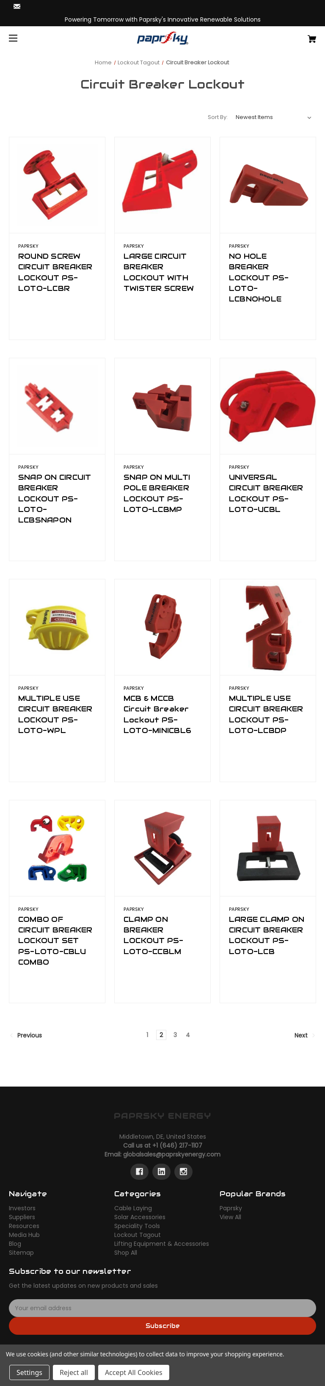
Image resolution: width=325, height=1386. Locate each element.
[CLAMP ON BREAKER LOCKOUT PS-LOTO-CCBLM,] (162, 848)
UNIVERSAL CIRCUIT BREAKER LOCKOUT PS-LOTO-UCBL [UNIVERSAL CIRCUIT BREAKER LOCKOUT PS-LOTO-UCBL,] (266, 493)
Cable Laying (133, 1208)
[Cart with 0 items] (285, 35)
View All (230, 1217)
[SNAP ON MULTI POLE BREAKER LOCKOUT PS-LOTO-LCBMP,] (162, 406)
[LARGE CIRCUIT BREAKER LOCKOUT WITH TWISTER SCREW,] (162, 185)
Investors (22, 1208)
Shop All (125, 1252)
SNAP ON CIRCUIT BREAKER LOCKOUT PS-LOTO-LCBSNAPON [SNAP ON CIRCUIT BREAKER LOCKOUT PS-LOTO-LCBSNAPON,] (54, 499)
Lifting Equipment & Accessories (161, 1243)
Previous (25, 1035)
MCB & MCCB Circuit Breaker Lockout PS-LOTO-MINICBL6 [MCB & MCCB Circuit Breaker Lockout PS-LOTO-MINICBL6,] (157, 714)
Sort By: (218, 117)
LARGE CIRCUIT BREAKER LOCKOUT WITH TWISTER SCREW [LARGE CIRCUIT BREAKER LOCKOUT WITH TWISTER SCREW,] (159, 272)
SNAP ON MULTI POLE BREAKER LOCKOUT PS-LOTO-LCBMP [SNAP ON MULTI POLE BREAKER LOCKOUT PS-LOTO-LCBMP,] (157, 493)
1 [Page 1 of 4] (147, 1035)
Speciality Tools (137, 1226)
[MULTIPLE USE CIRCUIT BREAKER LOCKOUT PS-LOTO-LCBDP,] (268, 627)
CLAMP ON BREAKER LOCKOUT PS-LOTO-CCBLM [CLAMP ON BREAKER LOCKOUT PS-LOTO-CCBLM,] (154, 935)
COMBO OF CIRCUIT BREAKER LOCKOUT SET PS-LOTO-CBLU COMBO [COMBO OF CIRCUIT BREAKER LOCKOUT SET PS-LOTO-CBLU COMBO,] (55, 941)
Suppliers (22, 1217)
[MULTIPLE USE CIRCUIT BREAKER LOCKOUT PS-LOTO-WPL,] (57, 627)
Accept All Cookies (133, 1372)
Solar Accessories (139, 1217)
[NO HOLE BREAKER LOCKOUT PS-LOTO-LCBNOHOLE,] (268, 185)
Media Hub (24, 1235)
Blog (15, 1243)
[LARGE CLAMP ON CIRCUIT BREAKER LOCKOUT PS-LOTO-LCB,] (268, 848)
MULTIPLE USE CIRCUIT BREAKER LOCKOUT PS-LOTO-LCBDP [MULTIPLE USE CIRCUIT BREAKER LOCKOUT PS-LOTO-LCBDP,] (266, 714)
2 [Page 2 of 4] (161, 1035)
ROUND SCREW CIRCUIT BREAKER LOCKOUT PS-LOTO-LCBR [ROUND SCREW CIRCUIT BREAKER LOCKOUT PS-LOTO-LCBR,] (55, 272)
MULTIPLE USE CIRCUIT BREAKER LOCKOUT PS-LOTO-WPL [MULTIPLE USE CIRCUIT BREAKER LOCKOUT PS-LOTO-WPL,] (55, 714)
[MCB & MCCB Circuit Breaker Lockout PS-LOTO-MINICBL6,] (162, 627)
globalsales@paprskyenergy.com (171, 1154)
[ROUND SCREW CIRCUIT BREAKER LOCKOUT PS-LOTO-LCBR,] (57, 185)
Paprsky (231, 1208)
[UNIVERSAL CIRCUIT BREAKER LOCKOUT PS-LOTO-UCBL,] (268, 406)
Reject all (74, 1372)
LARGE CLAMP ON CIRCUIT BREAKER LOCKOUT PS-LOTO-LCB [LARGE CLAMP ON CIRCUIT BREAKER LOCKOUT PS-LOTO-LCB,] (267, 935)
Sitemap (21, 1252)
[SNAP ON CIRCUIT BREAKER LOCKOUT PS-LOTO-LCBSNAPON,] (57, 406)
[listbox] (273, 117)
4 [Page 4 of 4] (188, 1035)
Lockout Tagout (137, 1235)
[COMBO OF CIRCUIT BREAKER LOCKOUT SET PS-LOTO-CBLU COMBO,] (57, 848)
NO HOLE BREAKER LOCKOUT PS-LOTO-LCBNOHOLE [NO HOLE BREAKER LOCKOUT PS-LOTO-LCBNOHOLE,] (259, 278)
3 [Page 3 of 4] (175, 1035)
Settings (29, 1372)
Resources (24, 1226)
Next (305, 1035)
